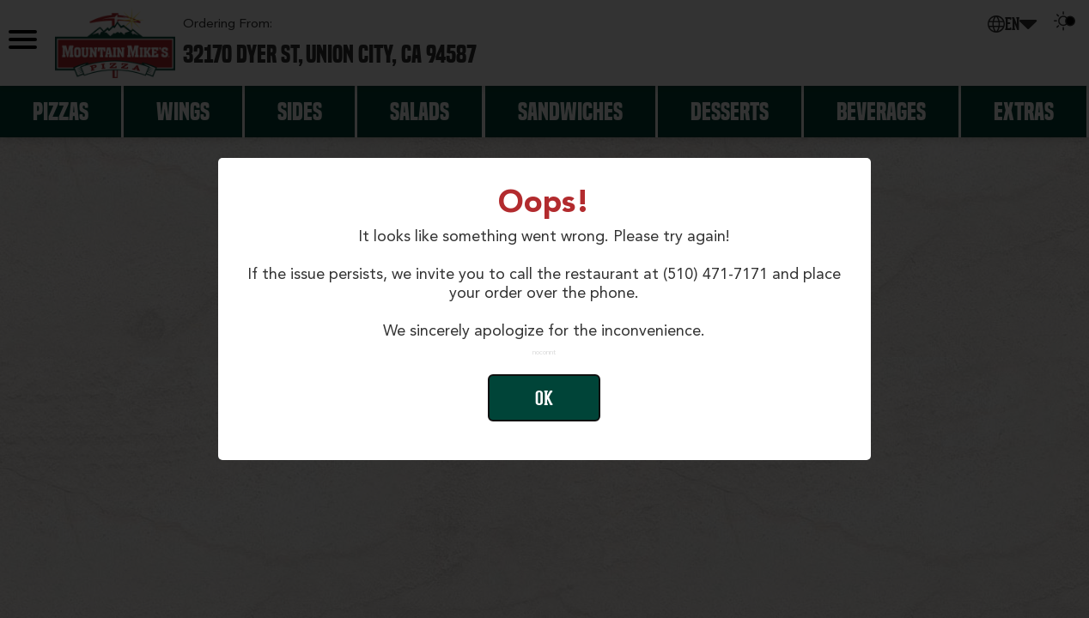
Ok (544, 398)
